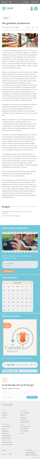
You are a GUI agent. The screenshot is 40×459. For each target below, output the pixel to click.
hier (14, 197)
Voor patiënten (24, 428)
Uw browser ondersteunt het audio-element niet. (20, 365)
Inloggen (17, 215)
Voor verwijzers (24, 431)
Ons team (4, 415)
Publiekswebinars (6, 437)
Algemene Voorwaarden (31, 454)
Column (6, 18)
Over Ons (34, 2)
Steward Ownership (7, 444)
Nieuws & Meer (6, 426)
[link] (32, 9)
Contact (26, 2)
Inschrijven (32, 397)
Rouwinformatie (6, 435)
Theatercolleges (24, 422)
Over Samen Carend (7, 442)
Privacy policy (28, 450)
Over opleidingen (25, 412)
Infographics (5, 431)
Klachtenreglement (30, 452)
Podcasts (4, 428)
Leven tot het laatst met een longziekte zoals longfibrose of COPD (17, 257)
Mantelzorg (5, 433)
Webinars (22, 415)
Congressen (23, 419)
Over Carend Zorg (25, 426)
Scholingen (23, 417)
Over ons (4, 412)
